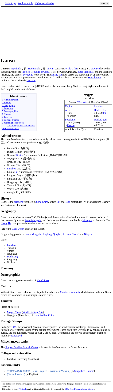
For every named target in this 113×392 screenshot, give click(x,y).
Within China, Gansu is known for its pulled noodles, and (30, 292)
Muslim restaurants (70, 292)
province (95, 68)
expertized (16, 335)
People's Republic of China (36, 71)
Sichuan (66, 234)
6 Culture (6, 114)
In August (6, 327)
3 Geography (8, 105)
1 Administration (10, 99)
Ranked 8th (100, 110)
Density (71, 125)
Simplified (14, 68)
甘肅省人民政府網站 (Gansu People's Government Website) (38, 371)
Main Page (10, 3)
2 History (6, 102)
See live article (25, 3)
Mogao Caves (14, 312)
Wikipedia (23, 389)
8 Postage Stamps (10, 119)
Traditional (33, 68)
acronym (18, 201)
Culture (6, 286)
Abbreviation (82, 102)
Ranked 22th (100, 119)
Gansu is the (56, 200)
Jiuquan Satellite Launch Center (21, 347)
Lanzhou (31, 80)
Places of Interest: (10, 306)
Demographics (10, 274)
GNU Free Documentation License (79, 389)
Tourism (6, 301)
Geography (8, 211)
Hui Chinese (94, 77)
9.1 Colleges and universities (21, 125)
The (3, 347)
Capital (68, 106)
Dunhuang (12, 256)
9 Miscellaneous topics (13, 122)
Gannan (11, 155)
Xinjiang (47, 234)
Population (70, 119)
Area (67, 110)
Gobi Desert (18, 228)
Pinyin (50, 68)
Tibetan (19, 155)
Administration (11, 135)
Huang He (56, 74)
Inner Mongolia (86, 71)
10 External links (10, 128)
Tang (67, 201)
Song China (42, 201)
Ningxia (88, 234)
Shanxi (75, 234)
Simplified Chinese (84, 371)
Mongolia (28, 74)
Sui (58, 201)
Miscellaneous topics (15, 341)
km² (105, 113)
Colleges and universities (16, 353)
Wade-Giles (71, 68)
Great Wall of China (44, 315)
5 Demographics (10, 111)
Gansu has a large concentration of (19, 280)
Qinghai (57, 234)
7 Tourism (7, 117)
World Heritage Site (33, 312)
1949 (13, 327)
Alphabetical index (44, 3)
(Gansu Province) (16, 374)
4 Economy (7, 108)
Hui (16, 172)
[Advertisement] (27, 31)
